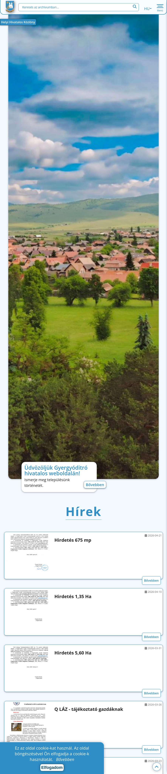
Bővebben (95, 484)
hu (148, 8)
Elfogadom (52, 767)
